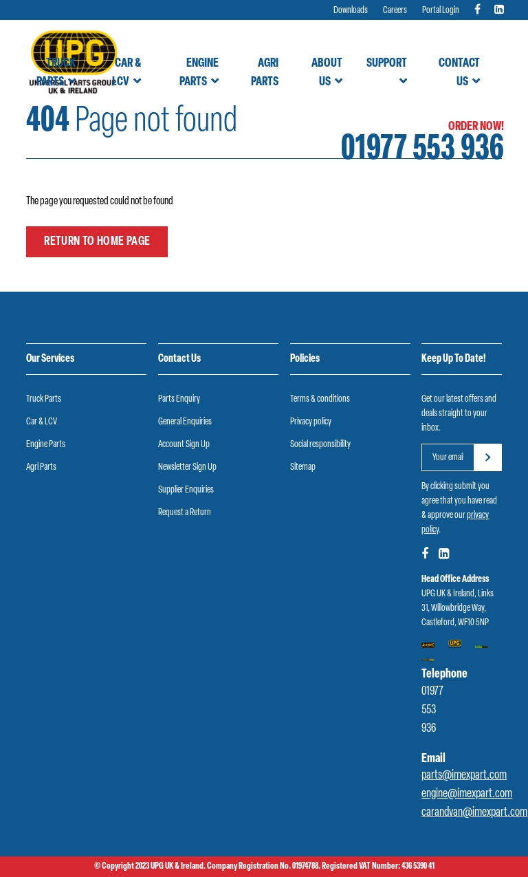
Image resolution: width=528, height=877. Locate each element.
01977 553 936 (422, 150)
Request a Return (184, 513)
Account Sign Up (184, 445)
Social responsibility (320, 445)
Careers (395, 11)
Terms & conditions (320, 399)
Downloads (350, 11)
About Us (326, 73)
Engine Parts (199, 73)
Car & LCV (126, 73)
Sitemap (303, 467)
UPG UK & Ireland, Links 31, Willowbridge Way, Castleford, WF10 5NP (457, 608)
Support (386, 63)
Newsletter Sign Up (187, 467)
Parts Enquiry (179, 399)
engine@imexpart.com (466, 794)
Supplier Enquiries (186, 490)
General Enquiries (185, 422)
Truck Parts (56, 73)
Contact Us (459, 73)
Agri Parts (264, 73)
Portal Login (440, 11)
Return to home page (97, 241)
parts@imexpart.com (464, 775)
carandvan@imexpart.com (474, 812)
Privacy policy (310, 422)
